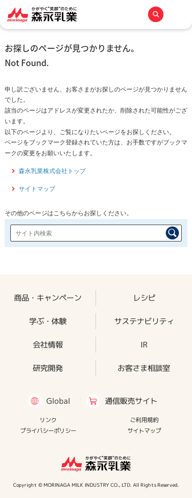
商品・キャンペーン (47, 297)
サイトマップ (37, 188)
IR (144, 344)
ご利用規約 (144, 420)
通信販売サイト (131, 400)
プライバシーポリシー (48, 431)
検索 (172, 233)
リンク (48, 420)
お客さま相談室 (144, 367)
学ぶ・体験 (47, 321)
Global (58, 400)
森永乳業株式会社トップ (52, 170)
